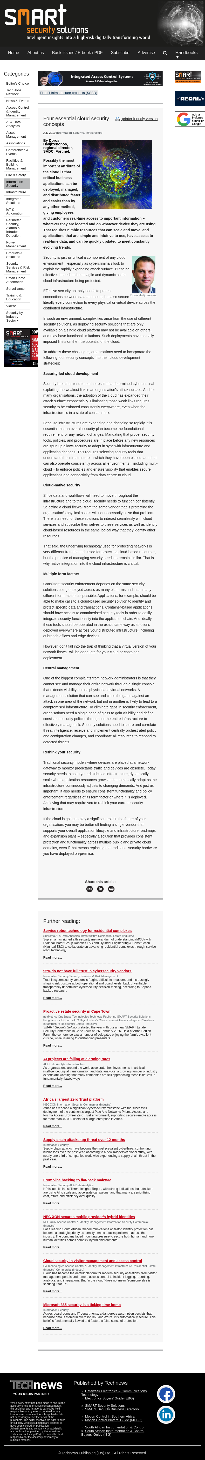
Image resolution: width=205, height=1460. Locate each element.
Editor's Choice (17, 83)
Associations (15, 143)
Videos (11, 306)
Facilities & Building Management (16, 164)
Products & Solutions (14, 255)
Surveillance (15, 289)
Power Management (16, 244)
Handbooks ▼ (186, 55)
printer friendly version (136, 119)
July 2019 (49, 132)
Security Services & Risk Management (18, 267)
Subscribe (120, 52)
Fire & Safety (16, 175)
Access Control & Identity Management (17, 111)
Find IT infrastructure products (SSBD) (68, 93)
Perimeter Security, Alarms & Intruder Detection (13, 228)
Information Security (14, 184)
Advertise (146, 52)
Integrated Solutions (14, 201)
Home (13, 52)
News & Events (17, 101)
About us (36, 52)
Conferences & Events (17, 152)
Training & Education (14, 297)
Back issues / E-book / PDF (77, 52)
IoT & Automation (14, 211)
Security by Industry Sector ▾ (14, 316)
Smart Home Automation (15, 280)
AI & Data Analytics (13, 124)
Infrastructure (16, 192)
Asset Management (16, 134)
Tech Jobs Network (14, 92)
